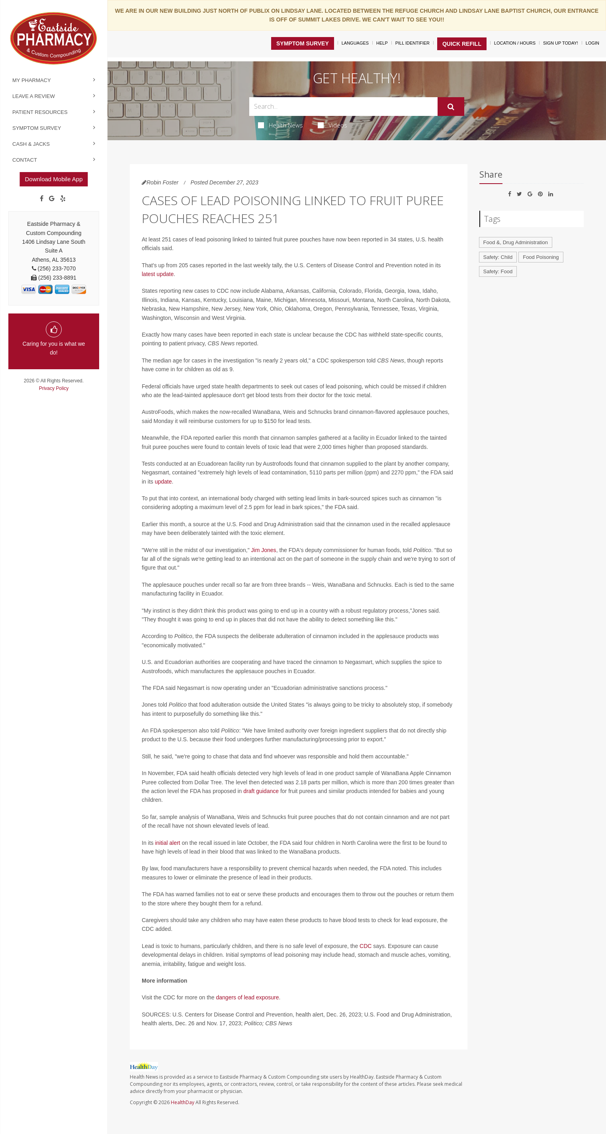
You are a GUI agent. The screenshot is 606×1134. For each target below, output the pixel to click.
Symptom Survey (36, 128)
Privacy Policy (54, 388)
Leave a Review (33, 96)
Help (382, 43)
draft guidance (261, 791)
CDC (365, 946)
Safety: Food (498, 271)
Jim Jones (263, 550)
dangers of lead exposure (247, 997)
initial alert (167, 843)
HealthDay (182, 1102)
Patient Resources (40, 112)
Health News (280, 125)
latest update (158, 274)
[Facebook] (41, 199)
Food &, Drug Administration (515, 242)
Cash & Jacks (31, 144)
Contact (24, 160)
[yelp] (63, 199)
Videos (332, 125)
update (163, 481)
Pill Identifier (412, 43)
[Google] (52, 199)
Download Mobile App (53, 179)
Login (592, 43)
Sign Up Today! (560, 43)
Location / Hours (515, 43)
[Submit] (451, 106)
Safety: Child (498, 257)
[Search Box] (343, 106)
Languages (355, 43)
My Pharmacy (31, 80)
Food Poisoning (541, 257)
